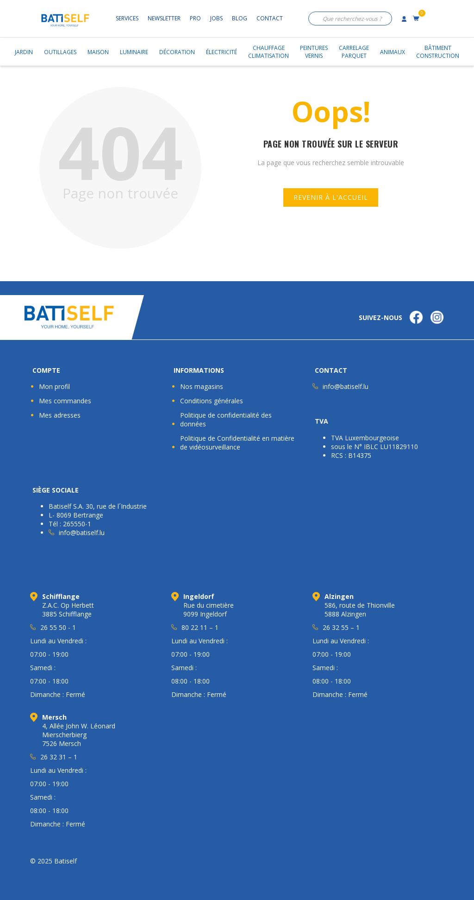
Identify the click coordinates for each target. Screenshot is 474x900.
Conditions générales (211, 400)
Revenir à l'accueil (330, 197)
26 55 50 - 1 (58, 627)
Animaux (392, 52)
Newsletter (164, 18)
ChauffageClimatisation (268, 52)
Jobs (216, 18)
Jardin (24, 52)
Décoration (177, 52)
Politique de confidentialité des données (226, 419)
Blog (239, 18)
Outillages (60, 52)
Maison (98, 52)
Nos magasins (201, 386)
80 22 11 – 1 (199, 627)
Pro (195, 18)
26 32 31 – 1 (58, 756)
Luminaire (134, 52)
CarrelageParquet (354, 52)
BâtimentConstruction (437, 52)
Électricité (221, 52)
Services (127, 18)
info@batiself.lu (345, 386)
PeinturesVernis (314, 52)
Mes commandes (65, 400)
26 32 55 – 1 (341, 627)
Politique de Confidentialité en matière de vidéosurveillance (237, 442)
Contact (269, 18)
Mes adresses (60, 415)
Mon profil (54, 386)
